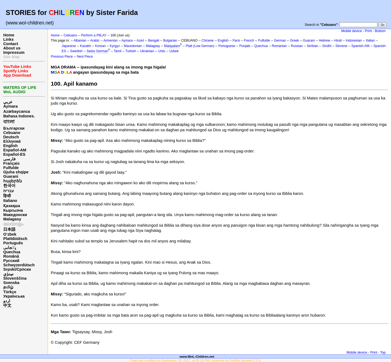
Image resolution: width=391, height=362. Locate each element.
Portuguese (226, 46)
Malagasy (12, 219)
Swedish (76, 51)
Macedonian (133, 46)
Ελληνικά (12, 141)
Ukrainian (147, 51)
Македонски (15, 215)
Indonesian (354, 40)
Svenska (11, 282)
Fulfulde (11, 168)
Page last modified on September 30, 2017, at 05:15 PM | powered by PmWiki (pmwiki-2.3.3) (195, 360)
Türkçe (9, 292)
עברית (8, 191)
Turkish (130, 51)
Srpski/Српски (17, 269)
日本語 (9, 229)
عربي (7, 102)
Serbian (312, 46)
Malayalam (172, 46)
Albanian (80, 40)
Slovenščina (15, 278)
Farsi (236, 40)
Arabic (94, 40)
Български (13, 128)
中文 (7, 305)
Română (11, 256)
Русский (11, 260)
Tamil (117, 51)
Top (383, 352)
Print (368, 31)
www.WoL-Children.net (196, 356)
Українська (14, 296)
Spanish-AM (360, 46)
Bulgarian (170, 40)
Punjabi (244, 46)
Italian (370, 40)
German (280, 40)
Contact (10, 44)
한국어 (9, 185)
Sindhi (327, 46)
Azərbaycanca (16, 111)
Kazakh (85, 46)
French (249, 40)
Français (11, 163)
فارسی (9, 159)
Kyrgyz (115, 46)
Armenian (110, 40)
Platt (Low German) (200, 46)
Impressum (13, 52)
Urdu (161, 51)
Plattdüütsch (15, 238)
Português (13, 243)
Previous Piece (62, 56)
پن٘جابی (9, 247)
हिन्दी (7, 196)
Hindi (338, 40)
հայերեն (12, 181)
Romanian (279, 46)
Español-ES (14, 154)
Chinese (207, 40)
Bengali (153, 40)
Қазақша (11, 206)
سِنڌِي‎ (8, 274)
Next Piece (85, 56)
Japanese (69, 46)
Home (8, 35)
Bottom (380, 31)
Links (8, 39)
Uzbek (173, 51)
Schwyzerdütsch (19, 265)
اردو (6, 301)
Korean (100, 46)
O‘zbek (9, 234)
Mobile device (351, 31)
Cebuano (11, 132)
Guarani (10, 176)
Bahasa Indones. (19, 116)
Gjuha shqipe (16, 172)
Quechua (11, 252)
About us (12, 48)
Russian (297, 46)
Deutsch (11, 137)
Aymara (10, 106)
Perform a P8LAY (93, 35)
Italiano (10, 200)
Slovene (341, 46)
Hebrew (324, 40)
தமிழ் (8, 287)
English (10, 145)
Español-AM (14, 150)
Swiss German (97, 51)
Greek (294, 40)
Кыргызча (13, 210)
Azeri (140, 40)
